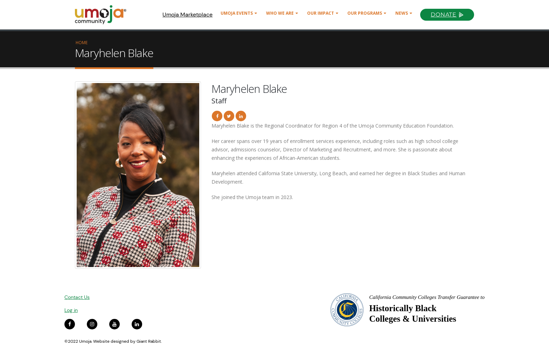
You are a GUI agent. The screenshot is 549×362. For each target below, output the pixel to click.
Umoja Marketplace (187, 14)
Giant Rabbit (149, 341)
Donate (444, 14)
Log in (71, 310)
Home (82, 42)
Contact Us (77, 297)
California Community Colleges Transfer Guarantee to (427, 297)
